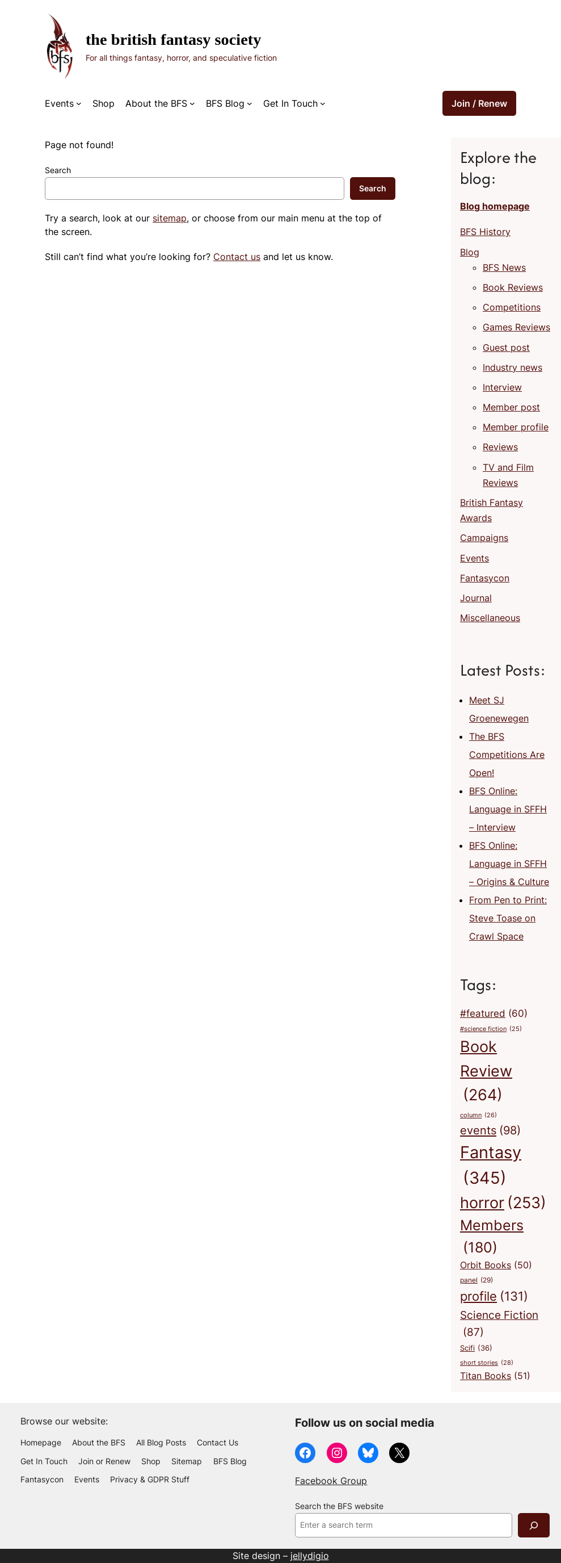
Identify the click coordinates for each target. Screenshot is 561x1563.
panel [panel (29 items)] (476, 1280)
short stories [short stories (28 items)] (486, 1363)
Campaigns (484, 537)
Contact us (236, 256)
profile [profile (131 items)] (494, 1296)
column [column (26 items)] (478, 1115)
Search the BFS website (339, 1506)
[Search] (534, 1525)
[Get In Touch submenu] (323, 103)
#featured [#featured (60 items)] (494, 1013)
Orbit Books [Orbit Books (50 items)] (496, 1265)
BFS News (504, 267)
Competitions (512, 307)
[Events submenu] (79, 103)
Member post (511, 407)
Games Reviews (516, 327)
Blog (469, 252)
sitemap (170, 218)
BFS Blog (225, 103)
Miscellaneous (490, 617)
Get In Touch (290, 103)
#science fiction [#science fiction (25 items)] (491, 1029)
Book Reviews (513, 287)
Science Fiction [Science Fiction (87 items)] (499, 1324)
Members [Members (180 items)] (492, 1237)
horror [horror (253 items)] (503, 1203)
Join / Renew (479, 103)
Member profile (516, 427)
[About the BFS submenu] (192, 103)
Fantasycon (484, 578)
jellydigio (309, 1555)
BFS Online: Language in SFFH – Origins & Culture (509, 863)
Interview (502, 387)
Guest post (506, 347)
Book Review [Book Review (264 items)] (486, 1072)
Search (58, 170)
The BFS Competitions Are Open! (507, 754)
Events (59, 103)
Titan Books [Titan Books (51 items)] (495, 1376)
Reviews (500, 446)
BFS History (485, 231)
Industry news (512, 367)
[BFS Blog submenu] (249, 103)
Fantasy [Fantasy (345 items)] (490, 1166)
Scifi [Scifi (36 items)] (476, 1348)
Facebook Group (331, 1480)
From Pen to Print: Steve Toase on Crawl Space (508, 918)
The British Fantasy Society (173, 39)
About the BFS (156, 103)
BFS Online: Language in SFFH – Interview (508, 809)
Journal (476, 598)
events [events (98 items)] (490, 1130)
